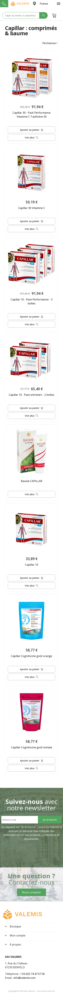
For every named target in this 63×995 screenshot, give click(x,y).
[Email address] (19, 819)
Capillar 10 (31, 564)
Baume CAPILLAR (31, 481)
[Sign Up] (50, 819)
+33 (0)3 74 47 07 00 (32, 974)
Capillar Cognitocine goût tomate (31, 747)
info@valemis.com (24, 978)
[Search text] (20, 15)
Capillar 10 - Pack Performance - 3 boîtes (31, 301)
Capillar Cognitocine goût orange (31, 656)
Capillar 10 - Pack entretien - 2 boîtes (31, 395)
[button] (50, 43)
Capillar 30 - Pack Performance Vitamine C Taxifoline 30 (31, 114)
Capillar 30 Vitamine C (31, 208)
